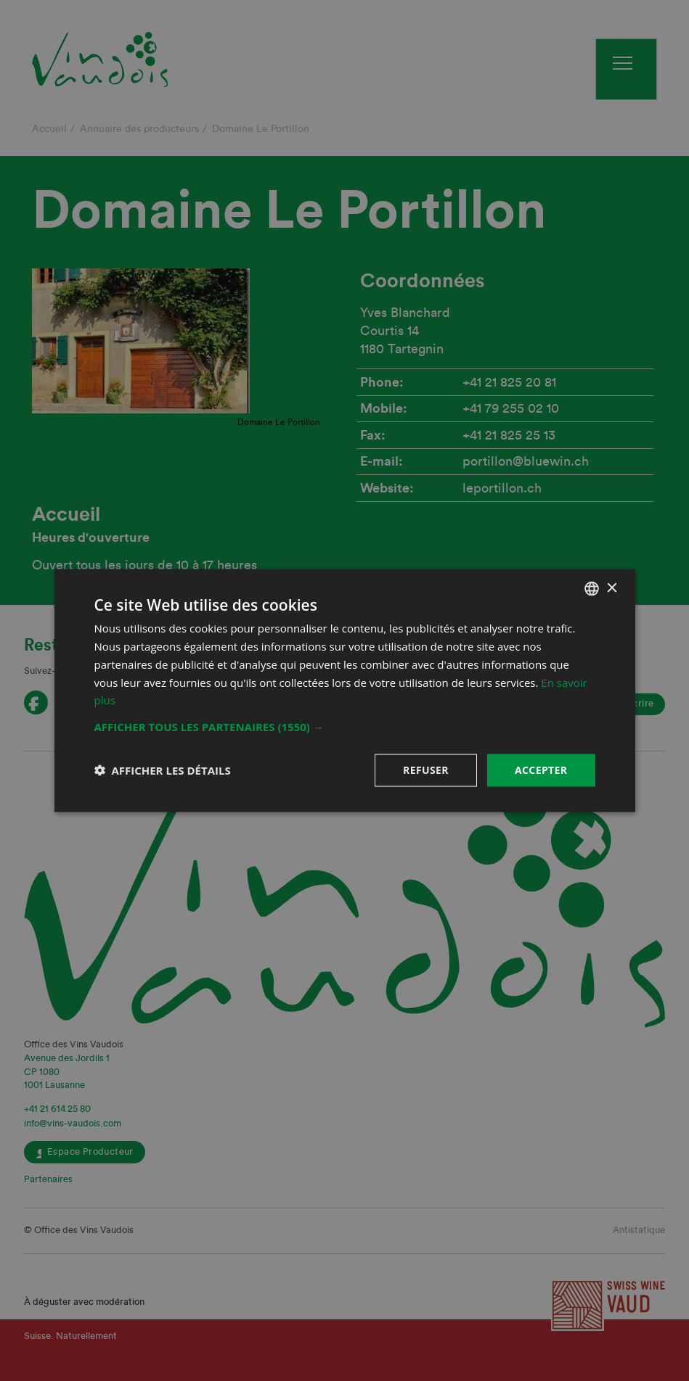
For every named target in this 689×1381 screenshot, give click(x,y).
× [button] (611, 587)
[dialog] (344, 690)
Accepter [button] (541, 770)
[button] (344, 726)
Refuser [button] (426, 770)
